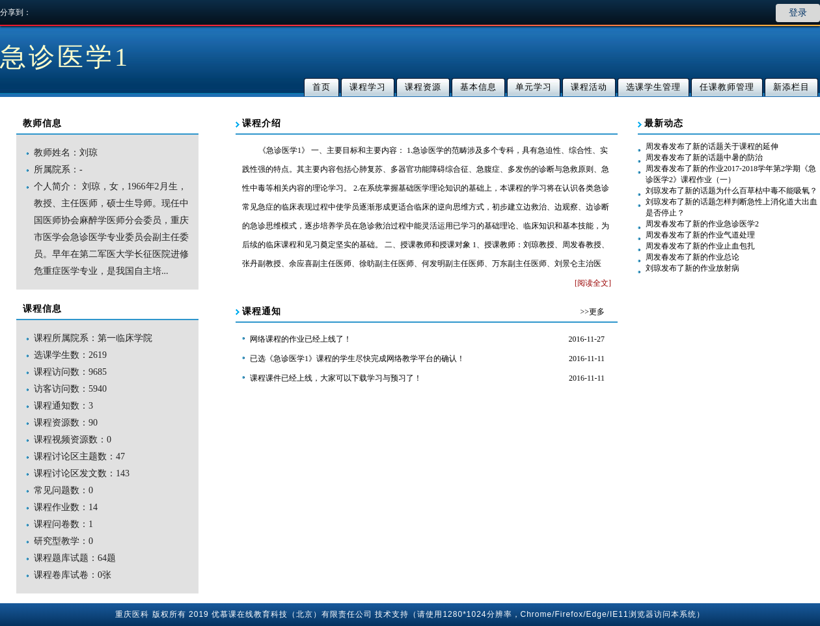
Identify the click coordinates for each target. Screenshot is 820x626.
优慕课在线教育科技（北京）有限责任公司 (292, 614)
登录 (798, 13)
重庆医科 (132, 614)
